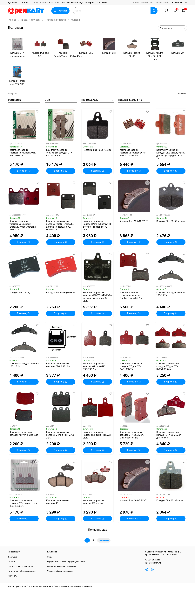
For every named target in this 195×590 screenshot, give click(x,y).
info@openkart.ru (153, 563)
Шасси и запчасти (30, 19)
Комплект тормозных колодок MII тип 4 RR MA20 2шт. (60, 435)
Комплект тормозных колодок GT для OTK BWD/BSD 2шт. (131, 366)
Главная (12, 19)
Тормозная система (55, 19)
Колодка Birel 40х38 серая (170, 500)
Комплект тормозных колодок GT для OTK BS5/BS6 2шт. (94, 366)
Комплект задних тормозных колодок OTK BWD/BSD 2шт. (23, 153)
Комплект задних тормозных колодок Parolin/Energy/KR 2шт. (131, 295)
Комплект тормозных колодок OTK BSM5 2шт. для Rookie (169, 435)
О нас (49, 557)
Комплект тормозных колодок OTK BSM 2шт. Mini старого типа (132, 435)
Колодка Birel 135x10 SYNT (134, 221)
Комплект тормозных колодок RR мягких (94, 502)
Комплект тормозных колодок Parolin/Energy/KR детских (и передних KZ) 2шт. (97, 225)
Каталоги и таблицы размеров (78, 2)
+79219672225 (179, 2)
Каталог (60, 10)
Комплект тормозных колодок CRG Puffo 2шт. (58, 365)
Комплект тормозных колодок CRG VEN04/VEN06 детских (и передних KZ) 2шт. (97, 296)
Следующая (104, 540)
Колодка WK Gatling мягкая (60, 292)
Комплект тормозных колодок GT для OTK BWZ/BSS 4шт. (167, 366)
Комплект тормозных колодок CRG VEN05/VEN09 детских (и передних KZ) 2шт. (170, 154)
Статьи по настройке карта (45, 2)
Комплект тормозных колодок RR (57, 502)
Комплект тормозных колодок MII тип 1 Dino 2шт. (24, 433)
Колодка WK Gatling (20, 292)
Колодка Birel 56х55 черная (170, 221)
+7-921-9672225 (152, 560)
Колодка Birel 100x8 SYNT (133, 500)
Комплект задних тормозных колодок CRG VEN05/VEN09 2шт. (133, 153)
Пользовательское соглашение (61, 566)
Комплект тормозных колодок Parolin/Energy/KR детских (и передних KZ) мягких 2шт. (60, 225)
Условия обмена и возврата (60, 571)
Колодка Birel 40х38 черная (97, 150)
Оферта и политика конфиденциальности (66, 562)
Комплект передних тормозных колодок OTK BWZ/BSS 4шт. (59, 153)
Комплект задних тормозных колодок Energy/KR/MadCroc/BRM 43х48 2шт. (23, 225)
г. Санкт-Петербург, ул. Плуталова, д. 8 (163, 552)
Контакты (102, 2)
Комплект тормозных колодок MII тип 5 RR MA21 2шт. (97, 435)
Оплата (24, 2)
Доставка (13, 2)
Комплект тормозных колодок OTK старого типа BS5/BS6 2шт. (23, 503)
